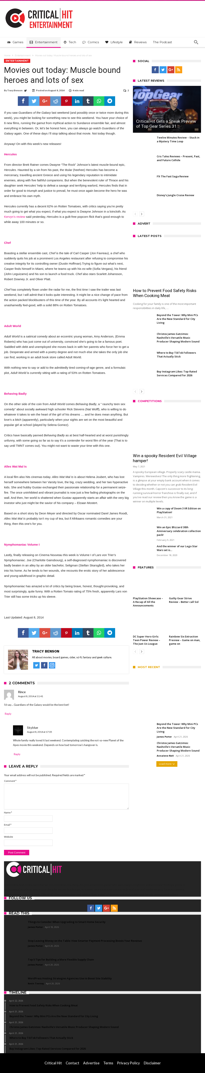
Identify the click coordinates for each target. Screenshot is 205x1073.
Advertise (91, 1063)
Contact (72, 1063)
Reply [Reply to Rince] (8, 713)
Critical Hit (53, 1063)
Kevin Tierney (36, 983)
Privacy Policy (128, 1063)
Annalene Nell (165, 755)
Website (8, 836)
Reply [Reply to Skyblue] (17, 754)
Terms (108, 1063)
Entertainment (23, 55)
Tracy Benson (14, 90)
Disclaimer (152, 1063)
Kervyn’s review (14, 216)
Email (7, 824)
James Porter (164, 736)
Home (7, 55)
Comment (10, 780)
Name (8, 812)
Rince (22, 692)
